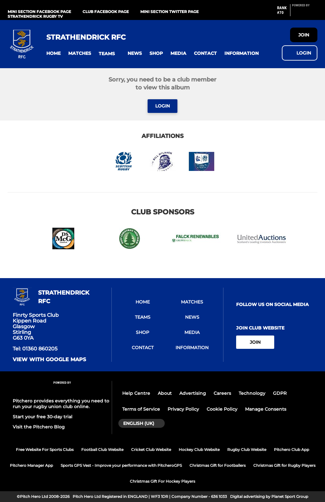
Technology (252, 393)
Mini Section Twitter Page (169, 11)
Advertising (192, 393)
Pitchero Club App (291, 449)
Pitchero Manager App (31, 465)
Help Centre (136, 393)
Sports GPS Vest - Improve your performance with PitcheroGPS (121, 465)
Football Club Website (102, 449)
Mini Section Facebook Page (39, 11)
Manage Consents (265, 409)
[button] (53, 53)
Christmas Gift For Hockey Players (162, 481)
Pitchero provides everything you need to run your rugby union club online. (61, 403)
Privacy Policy (183, 409)
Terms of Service (141, 409)
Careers (222, 393)
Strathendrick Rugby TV (35, 16)
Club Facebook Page (106, 11)
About (165, 393)
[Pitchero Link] (304, 12)
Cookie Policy (222, 409)
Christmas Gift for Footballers (217, 465)
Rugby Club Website (246, 449)
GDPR (280, 393)
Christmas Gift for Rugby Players (284, 465)
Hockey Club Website (199, 449)
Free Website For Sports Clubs (45, 449)
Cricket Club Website (151, 449)
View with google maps (49, 359)
